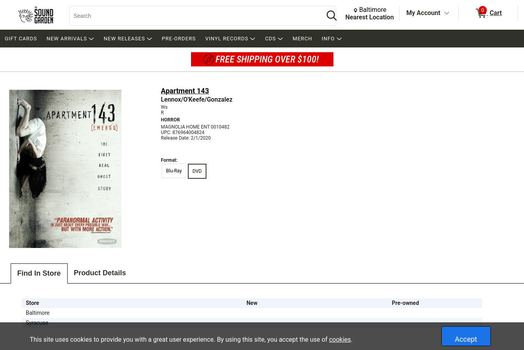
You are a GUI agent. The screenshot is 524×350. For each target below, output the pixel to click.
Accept (466, 339)
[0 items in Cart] (488, 13)
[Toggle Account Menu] (446, 13)
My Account (424, 13)
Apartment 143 (185, 91)
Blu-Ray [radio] (174, 171)
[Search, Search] (193, 15)
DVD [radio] (197, 171)
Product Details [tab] (100, 273)
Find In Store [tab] (39, 273)
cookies (340, 339)
